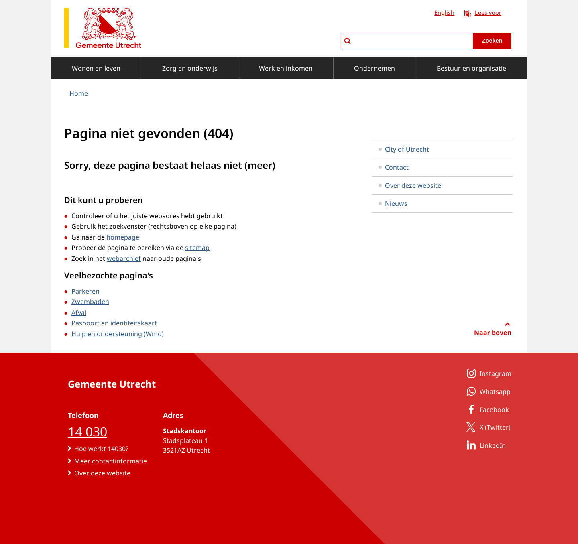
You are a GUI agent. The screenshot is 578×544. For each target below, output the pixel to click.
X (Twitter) (487, 426)
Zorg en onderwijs (190, 68)
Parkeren (85, 291)
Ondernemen (374, 68)
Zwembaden (90, 301)
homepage (122, 237)
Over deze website (410, 185)
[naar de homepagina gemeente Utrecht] (102, 29)
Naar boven (492, 332)
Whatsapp (487, 391)
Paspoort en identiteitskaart (114, 323)
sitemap (197, 247)
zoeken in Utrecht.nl (340, 32)
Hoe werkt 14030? (101, 448)
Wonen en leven (96, 68)
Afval (78, 312)
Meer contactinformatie (110, 461)
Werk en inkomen (286, 68)
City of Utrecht (404, 149)
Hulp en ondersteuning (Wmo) (117, 333)
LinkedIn (485, 445)
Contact (394, 167)
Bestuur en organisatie (471, 68)
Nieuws (393, 203)
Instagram (487, 373)
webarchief (124, 258)
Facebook (486, 409)
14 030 (87, 431)
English (444, 12)
